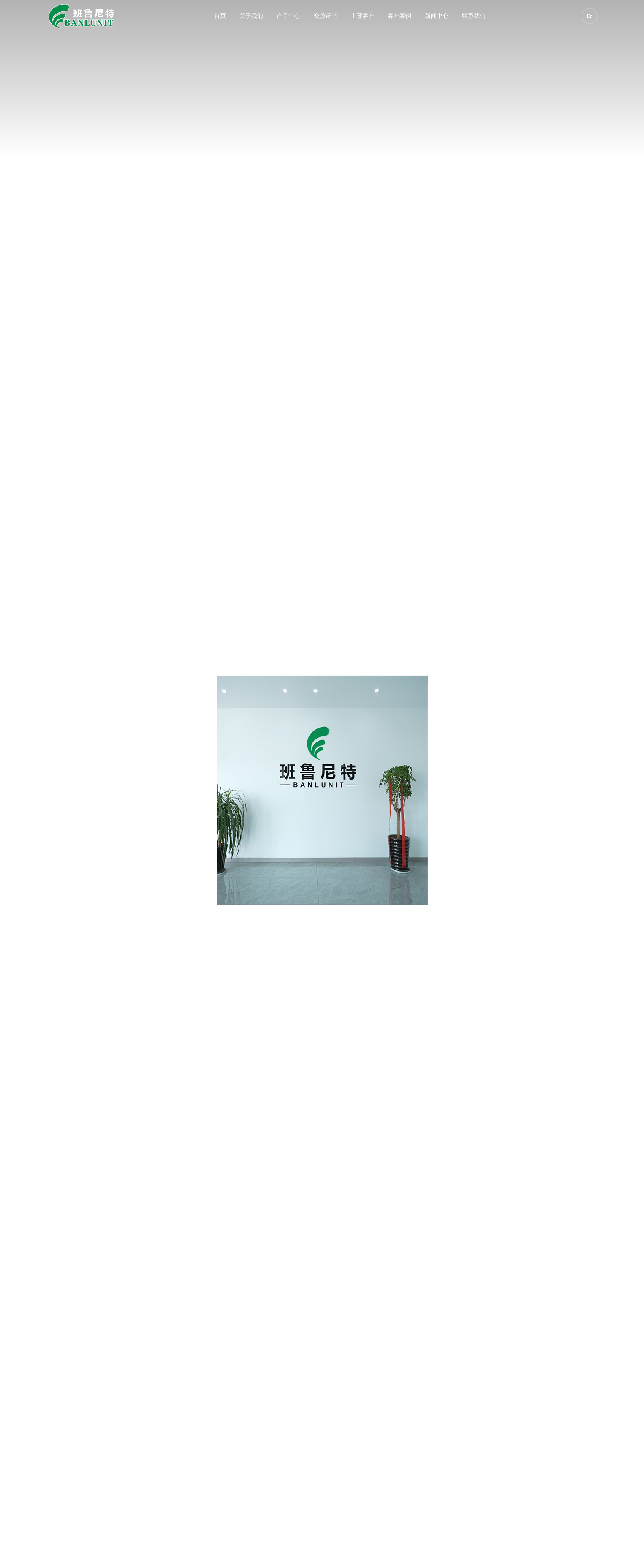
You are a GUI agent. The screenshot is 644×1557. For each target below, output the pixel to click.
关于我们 (251, 16)
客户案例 (399, 16)
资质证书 (325, 16)
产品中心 (288, 16)
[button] (317, 1490)
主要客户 (363, 16)
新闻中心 (436, 16)
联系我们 (474, 16)
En (589, 16)
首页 (220, 16)
